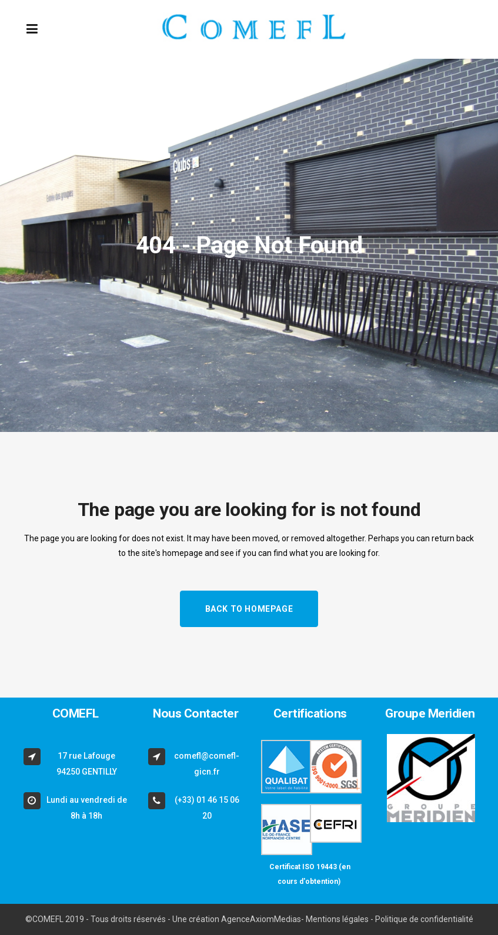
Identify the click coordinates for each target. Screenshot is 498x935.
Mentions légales (337, 919)
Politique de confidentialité (424, 919)
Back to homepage (249, 609)
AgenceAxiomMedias (261, 919)
